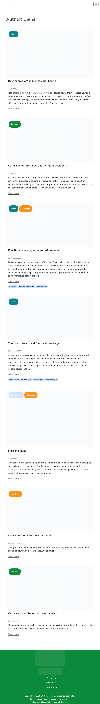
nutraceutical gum (51, 380)
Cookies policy (50, 699)
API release (12, 287)
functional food (14, 380)
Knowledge (26, 209)
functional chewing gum (26, 287)
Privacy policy (36, 699)
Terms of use (63, 699)
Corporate (14, 124)
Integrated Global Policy (42, 702)
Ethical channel (60, 702)
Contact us (51, 678)
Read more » (13, 108)
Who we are (51, 682)
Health (13, 34)
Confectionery (16, 395)
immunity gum (38, 380)
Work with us (51, 687)
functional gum (42, 287)
